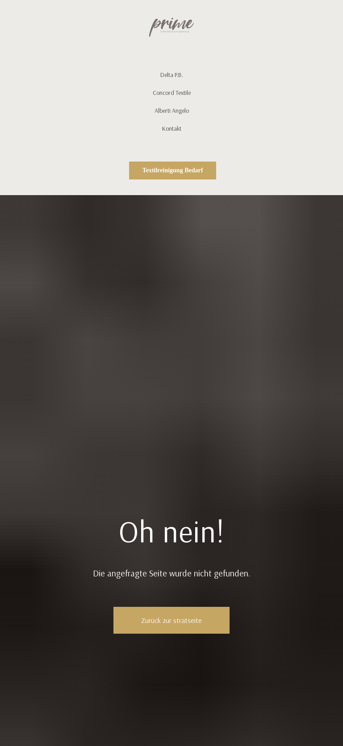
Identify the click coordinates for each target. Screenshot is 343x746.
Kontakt (171, 128)
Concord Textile (172, 93)
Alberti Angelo (172, 111)
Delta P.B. (171, 75)
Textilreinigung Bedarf (172, 170)
